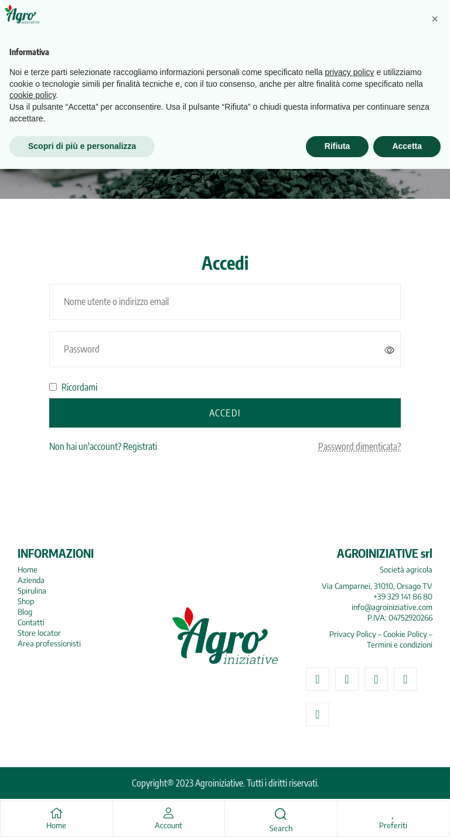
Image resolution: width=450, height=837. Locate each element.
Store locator (39, 633)
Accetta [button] (407, 814)
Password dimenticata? (359, 446)
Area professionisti (49, 643)
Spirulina (32, 590)
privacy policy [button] (349, 740)
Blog (25, 611)
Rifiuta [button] (337, 814)
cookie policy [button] (32, 763)
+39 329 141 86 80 (402, 596)
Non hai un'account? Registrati (103, 446)
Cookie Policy (405, 634)
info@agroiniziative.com (392, 607)
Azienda (31, 580)
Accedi (225, 413)
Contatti (31, 622)
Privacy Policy (352, 634)
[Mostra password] (389, 350)
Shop (26, 601)
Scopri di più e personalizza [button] (82, 814)
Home (28, 569)
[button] (434, 686)
